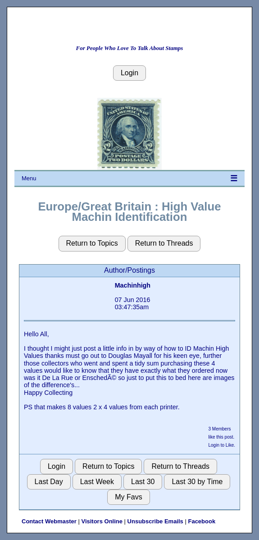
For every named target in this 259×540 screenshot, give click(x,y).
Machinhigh (132, 285)
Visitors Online (102, 521)
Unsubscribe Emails (155, 521)
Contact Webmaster (49, 521)
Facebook (201, 521)
